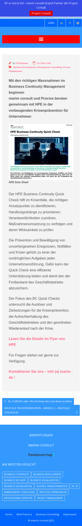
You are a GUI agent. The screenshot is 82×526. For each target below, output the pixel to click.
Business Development (24, 67)
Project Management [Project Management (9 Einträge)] (50, 498)
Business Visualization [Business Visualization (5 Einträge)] (18, 486)
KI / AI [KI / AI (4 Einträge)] (75, 486)
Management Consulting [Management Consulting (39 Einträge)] (19, 492)
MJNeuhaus (22, 63)
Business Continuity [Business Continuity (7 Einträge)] (16, 474)
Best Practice (24, 514)
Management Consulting (49, 67)
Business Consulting (47, 514)
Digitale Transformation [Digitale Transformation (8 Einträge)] (52, 486)
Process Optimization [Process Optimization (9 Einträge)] (53, 492)
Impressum (70, 514)
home (8, 514)
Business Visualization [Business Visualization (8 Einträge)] (44, 480)
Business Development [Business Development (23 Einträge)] (47, 474)
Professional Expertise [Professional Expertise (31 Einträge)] (18, 498)
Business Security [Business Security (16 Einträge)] (15, 480)
